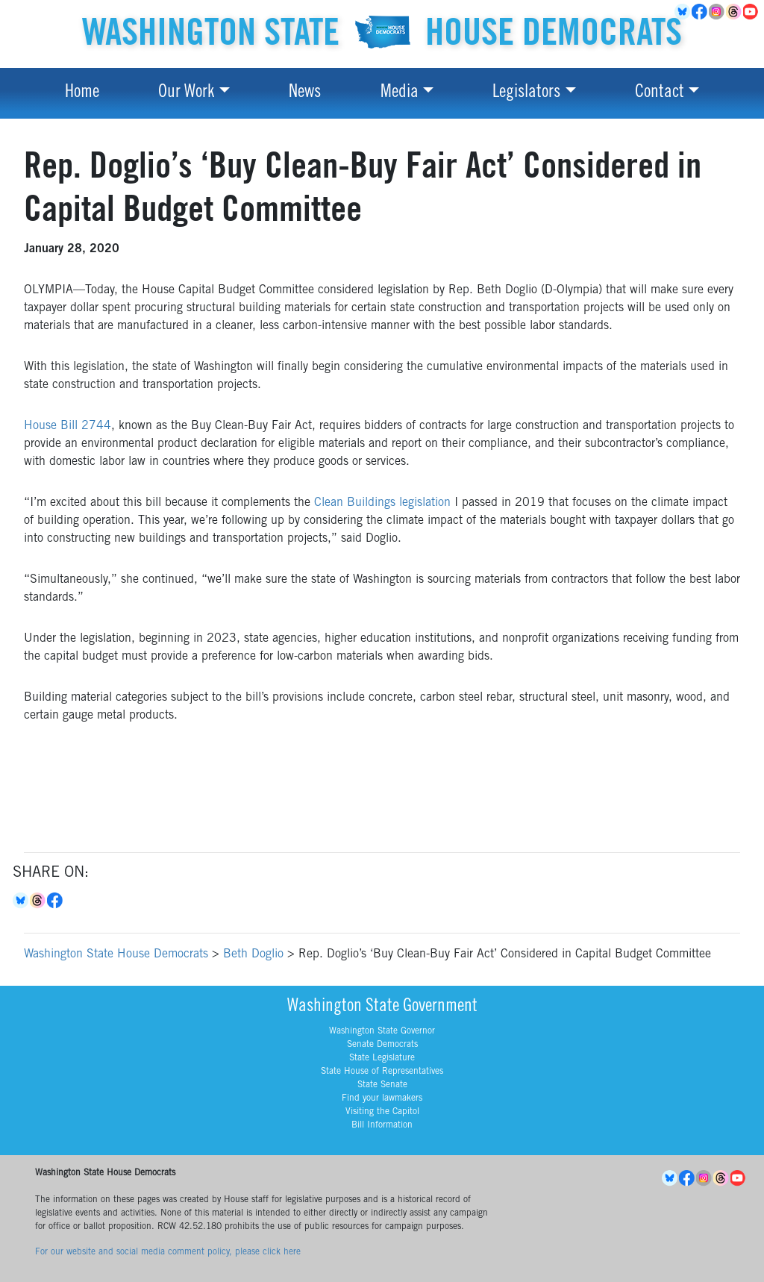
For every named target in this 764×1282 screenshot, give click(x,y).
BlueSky (683, 12)
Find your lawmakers (382, 1098)
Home (82, 93)
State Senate (382, 1085)
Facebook (700, 12)
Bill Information (382, 1125)
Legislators (526, 93)
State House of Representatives (382, 1071)
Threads (734, 12)
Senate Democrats (382, 1044)
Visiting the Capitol (382, 1111)
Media (400, 93)
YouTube (751, 12)
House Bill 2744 (67, 426)
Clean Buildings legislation (382, 503)
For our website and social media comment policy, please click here (168, 1252)
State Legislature (382, 1058)
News (305, 93)
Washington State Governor (382, 1031)
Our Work (186, 93)
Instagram (717, 12)
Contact (659, 93)
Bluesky (21, 900)
